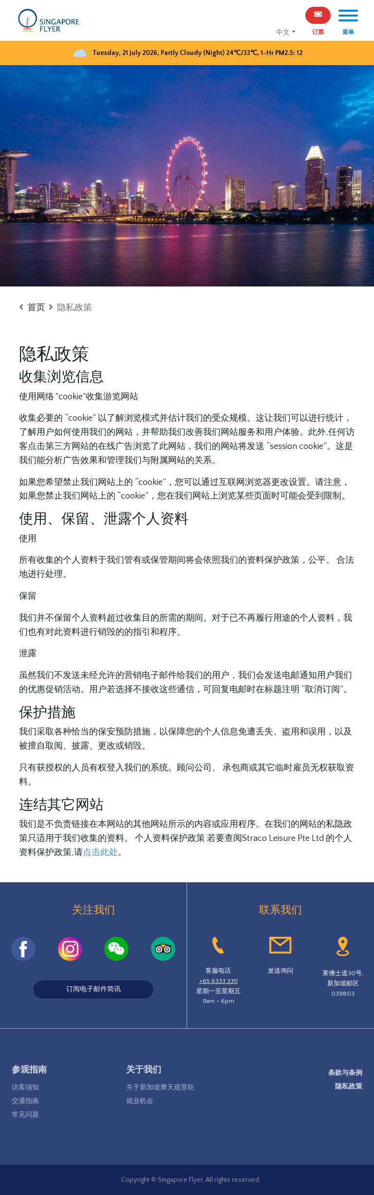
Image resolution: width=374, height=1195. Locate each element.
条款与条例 (345, 1073)
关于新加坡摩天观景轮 (160, 1087)
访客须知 (25, 1087)
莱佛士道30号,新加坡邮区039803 (342, 983)
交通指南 (25, 1101)
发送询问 (280, 970)
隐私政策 (348, 1086)
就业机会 (139, 1101)
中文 (283, 32)
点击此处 (100, 852)
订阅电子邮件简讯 (93, 989)
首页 (36, 308)
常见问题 (25, 1115)
